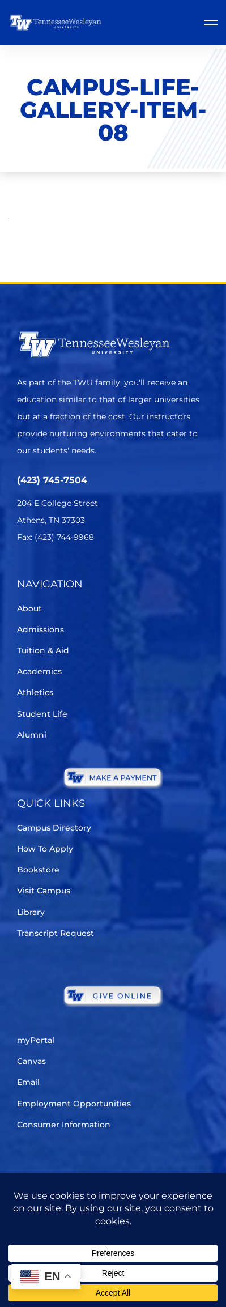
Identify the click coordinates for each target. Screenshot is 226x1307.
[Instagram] (87, 571)
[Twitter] (24, 571)
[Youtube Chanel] (119, 571)
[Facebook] (55, 571)
